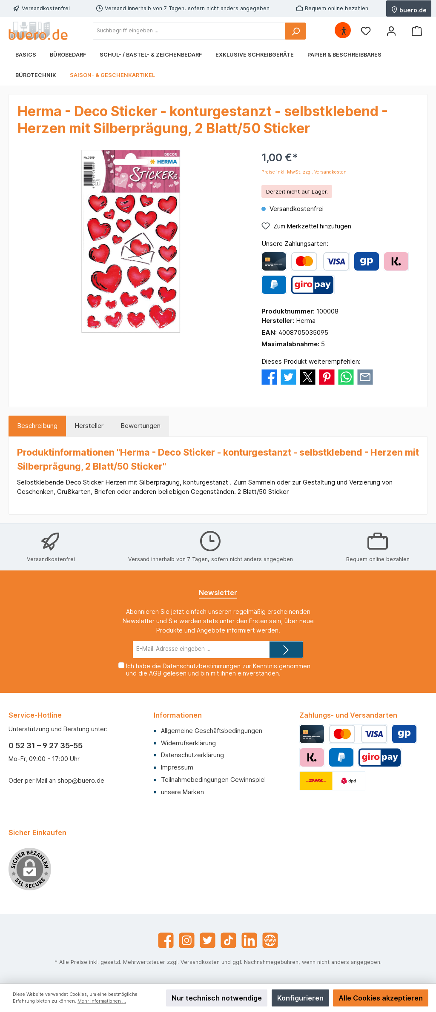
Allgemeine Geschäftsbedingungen (211, 730)
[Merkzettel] (365, 31)
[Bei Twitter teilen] (288, 377)
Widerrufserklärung (188, 743)
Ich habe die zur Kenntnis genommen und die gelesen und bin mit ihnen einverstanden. (218, 669)
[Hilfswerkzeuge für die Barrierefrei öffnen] (344, 31)
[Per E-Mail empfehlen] (365, 377)
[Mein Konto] (391, 31)
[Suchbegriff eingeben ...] (189, 31)
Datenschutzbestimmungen (202, 666)
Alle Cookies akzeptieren (380, 998)
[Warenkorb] (416, 31)
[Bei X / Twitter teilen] (307, 377)
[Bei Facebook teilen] (269, 377)
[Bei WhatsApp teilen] (346, 377)
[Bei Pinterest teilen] (326, 377)
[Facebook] (165, 940)
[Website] (270, 940)
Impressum (177, 767)
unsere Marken (182, 791)
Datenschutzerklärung (192, 754)
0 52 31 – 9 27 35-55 (46, 745)
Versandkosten (200, 962)
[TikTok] (228, 940)
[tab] (37, 426)
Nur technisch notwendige (217, 998)
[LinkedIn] (249, 940)
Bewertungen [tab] (140, 426)
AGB (155, 673)
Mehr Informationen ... (101, 1001)
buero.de (409, 9)
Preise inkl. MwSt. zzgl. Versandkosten (304, 172)
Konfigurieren (300, 998)
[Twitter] (207, 940)
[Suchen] (295, 31)
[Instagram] (186, 940)
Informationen (178, 715)
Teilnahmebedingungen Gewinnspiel (213, 779)
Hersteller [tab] (89, 426)
